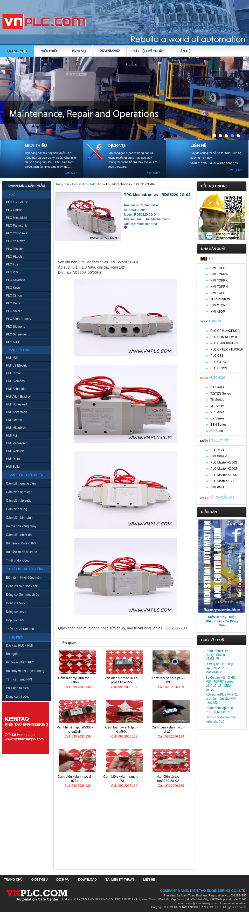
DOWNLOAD (109, 51)
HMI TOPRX (218, 280)
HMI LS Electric (16, 365)
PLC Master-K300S (223, 462)
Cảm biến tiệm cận (19, 492)
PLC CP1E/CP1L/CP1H (226, 349)
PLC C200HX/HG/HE (225, 343)
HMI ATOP (217, 311)
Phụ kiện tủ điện (17, 688)
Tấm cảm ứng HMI (19, 679)
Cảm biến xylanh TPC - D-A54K (121, 729)
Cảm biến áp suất (18, 500)
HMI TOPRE (218, 268)
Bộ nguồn (12, 654)
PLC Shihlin (14, 311)
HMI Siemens (15, 381)
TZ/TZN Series (220, 393)
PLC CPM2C (219, 368)
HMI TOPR (217, 293)
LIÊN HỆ (183, 51)
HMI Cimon (14, 373)
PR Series (217, 412)
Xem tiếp (69, 172)
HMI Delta (13, 459)
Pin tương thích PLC (20, 662)
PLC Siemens (15, 326)
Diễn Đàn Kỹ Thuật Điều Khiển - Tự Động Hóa (222, 621)
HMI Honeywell (16, 404)
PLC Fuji (12, 264)
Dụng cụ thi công (18, 696)
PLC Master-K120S (223, 475)
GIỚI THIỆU (49, 51)
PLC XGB (217, 450)
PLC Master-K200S (223, 469)
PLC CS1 (216, 355)
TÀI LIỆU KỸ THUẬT (148, 51)
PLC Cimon (14, 295)
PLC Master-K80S (223, 481)
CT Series (217, 387)
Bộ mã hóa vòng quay (21, 526)
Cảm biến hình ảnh (19, 518)
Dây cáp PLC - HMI (19, 645)
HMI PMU (217, 487)
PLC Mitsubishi (16, 218)
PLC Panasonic (16, 225)
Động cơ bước (16, 603)
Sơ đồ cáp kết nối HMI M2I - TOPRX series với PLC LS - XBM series (221, 683)
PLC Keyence (15, 280)
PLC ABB (12, 342)
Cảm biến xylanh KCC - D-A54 (167, 729)
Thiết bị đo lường (18, 560)
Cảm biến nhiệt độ (19, 535)
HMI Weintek (15, 451)
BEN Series (218, 424)
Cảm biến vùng (16, 509)
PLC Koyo (13, 288)
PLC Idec (12, 272)
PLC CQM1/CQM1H (224, 337)
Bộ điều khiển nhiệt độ (21, 552)
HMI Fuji (12, 435)
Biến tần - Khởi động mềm (24, 577)
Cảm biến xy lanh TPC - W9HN (75, 680)
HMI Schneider (16, 389)
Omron (215, 321)
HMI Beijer (13, 466)
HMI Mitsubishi (16, 428)
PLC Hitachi (14, 256)
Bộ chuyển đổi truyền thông (25, 671)
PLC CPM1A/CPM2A (225, 331)
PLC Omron (14, 210)
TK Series (217, 400)
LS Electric (219, 440)
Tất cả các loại (222, 497)
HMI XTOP (217, 305)
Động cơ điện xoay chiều (23, 586)
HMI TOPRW (219, 274)
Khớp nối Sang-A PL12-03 (168, 680)
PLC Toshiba (15, 249)
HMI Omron (14, 420)
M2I (211, 258)
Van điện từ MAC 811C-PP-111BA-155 (122, 680)
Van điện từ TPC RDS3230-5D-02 (168, 779)
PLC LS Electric (17, 202)
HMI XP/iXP (218, 456)
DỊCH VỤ (79, 51)
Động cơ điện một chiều (22, 595)
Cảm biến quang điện (21, 483)
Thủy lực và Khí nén (20, 629)
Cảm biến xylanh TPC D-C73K (75, 779)
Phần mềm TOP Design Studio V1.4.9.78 (217, 654)
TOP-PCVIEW (220, 299)
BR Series (217, 431)
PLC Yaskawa (15, 241)
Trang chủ (17, 51)
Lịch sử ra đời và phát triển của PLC (221, 719)
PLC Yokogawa (16, 233)
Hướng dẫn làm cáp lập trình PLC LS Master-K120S (219, 668)
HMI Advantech (16, 412)
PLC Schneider (16, 334)
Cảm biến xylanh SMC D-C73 (121, 779)
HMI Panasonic (16, 443)
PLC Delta (13, 303)
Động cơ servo (16, 612)
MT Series (217, 406)
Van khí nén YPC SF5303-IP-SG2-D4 (75, 729)
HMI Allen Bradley (18, 396)
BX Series (217, 418)
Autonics (217, 378)
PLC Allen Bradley (18, 319)
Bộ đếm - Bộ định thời (21, 543)
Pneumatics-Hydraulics (87, 184)
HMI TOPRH (219, 287)
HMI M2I (12, 358)
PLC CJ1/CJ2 (219, 362)
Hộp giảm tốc (15, 620)
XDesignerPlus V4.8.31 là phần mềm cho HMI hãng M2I (222, 698)
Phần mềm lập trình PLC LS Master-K (219, 710)
